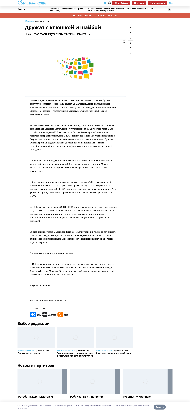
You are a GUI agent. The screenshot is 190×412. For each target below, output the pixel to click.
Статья (21, 9)
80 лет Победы (121, 3)
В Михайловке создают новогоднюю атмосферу (66, 10)
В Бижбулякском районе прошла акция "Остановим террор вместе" (106, 10)
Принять (160, 407)
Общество (29, 21)
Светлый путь (31, 3)
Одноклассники (157, 3)
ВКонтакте (139, 3)
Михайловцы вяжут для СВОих (141, 9)
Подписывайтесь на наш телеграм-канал (95, 15)
